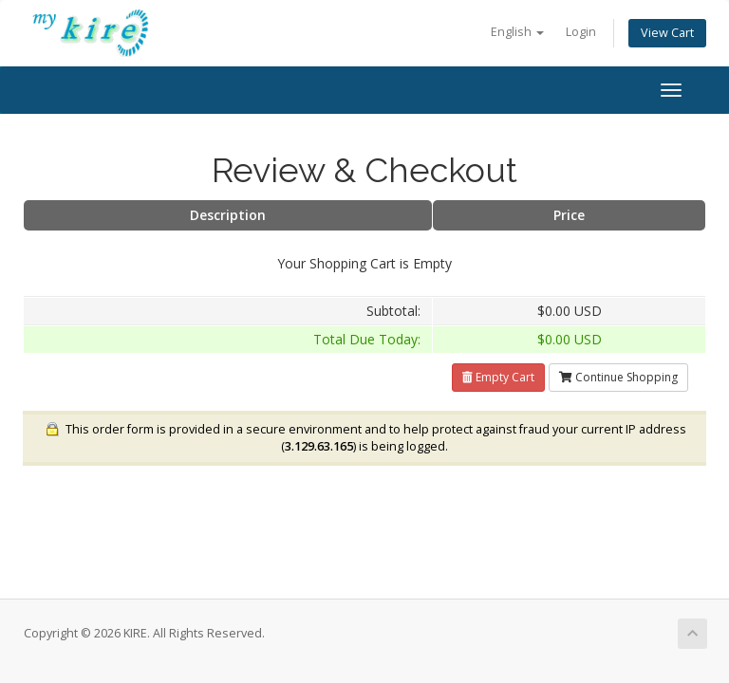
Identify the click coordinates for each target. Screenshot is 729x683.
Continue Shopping (618, 377)
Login (581, 32)
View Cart (667, 33)
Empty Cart (498, 377)
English (517, 32)
